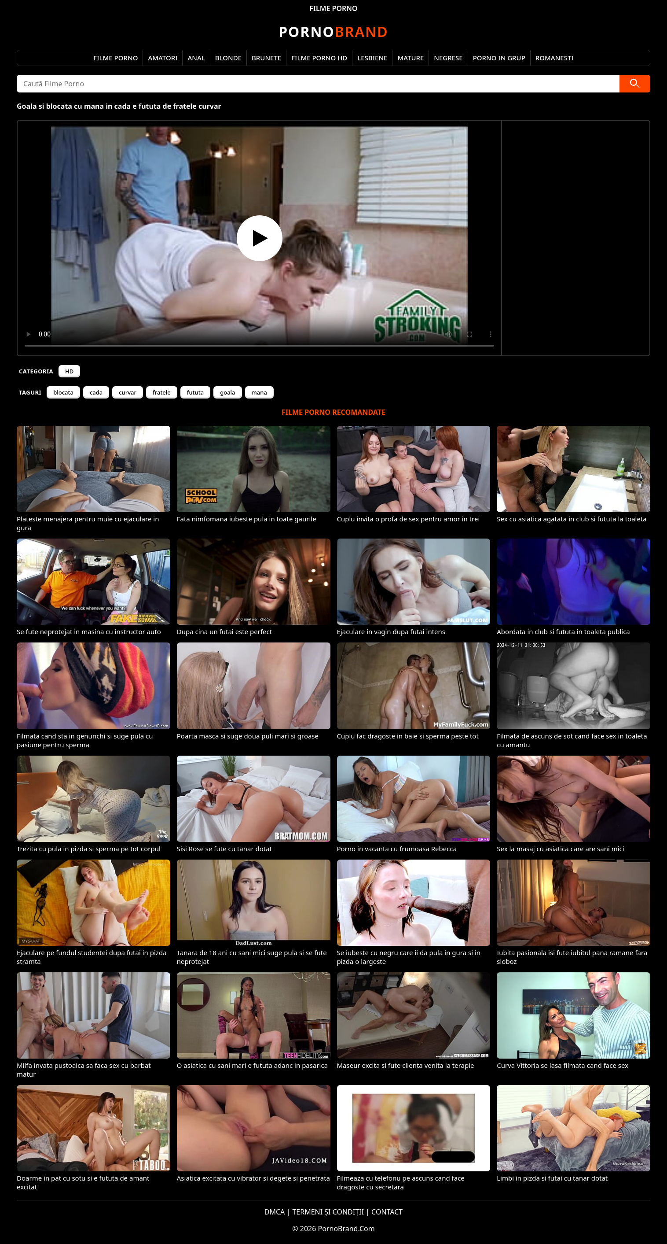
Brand (333, 31)
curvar (127, 392)
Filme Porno (115, 57)
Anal (196, 57)
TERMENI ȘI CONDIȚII (328, 1212)
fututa (195, 392)
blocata (63, 392)
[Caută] (634, 83)
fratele (162, 392)
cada (96, 392)
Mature (410, 57)
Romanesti (554, 57)
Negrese (448, 57)
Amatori (162, 57)
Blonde (228, 57)
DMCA (274, 1212)
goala (227, 392)
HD (69, 371)
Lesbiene (372, 57)
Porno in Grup (499, 57)
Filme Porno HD (319, 57)
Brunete (266, 57)
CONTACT (387, 1212)
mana (259, 392)
